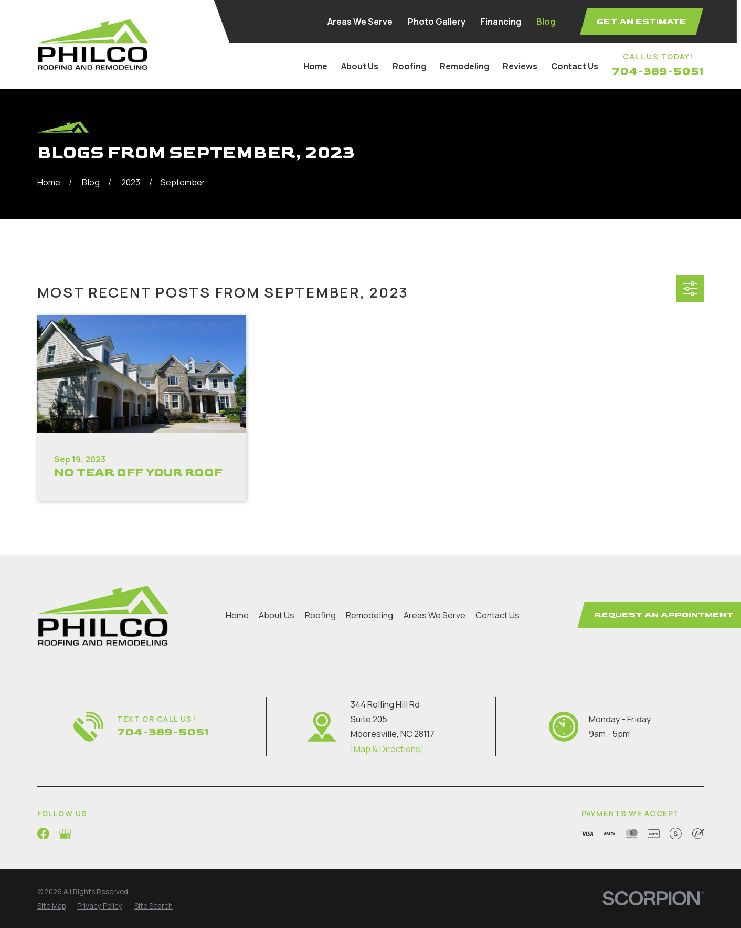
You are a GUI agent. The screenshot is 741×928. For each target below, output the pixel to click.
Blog (545, 21)
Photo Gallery (436, 21)
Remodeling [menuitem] (464, 66)
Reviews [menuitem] (520, 66)
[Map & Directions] (387, 749)
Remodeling (369, 615)
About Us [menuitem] (359, 66)
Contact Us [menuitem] (574, 66)
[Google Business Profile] (65, 834)
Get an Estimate (641, 21)
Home (237, 615)
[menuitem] (51, 906)
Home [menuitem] (315, 66)
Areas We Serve (360, 21)
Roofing (320, 615)
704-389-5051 (658, 71)
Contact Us (497, 615)
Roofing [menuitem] (409, 66)
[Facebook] (43, 834)
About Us (276, 615)
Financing (501, 21)
